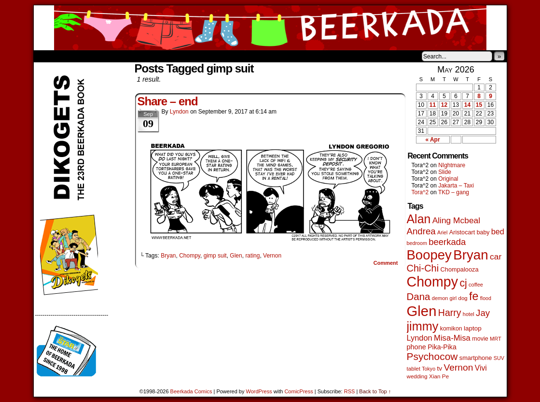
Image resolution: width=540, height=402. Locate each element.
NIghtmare (451, 165)
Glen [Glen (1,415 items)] (422, 311)
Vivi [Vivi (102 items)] (481, 368)
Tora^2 (420, 192)
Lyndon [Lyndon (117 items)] (419, 337)
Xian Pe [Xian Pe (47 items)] (439, 376)
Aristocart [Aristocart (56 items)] (462, 232)
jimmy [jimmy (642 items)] (423, 326)
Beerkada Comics (270, 27)
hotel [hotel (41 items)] (468, 314)
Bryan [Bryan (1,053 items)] (470, 254)
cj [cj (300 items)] (463, 283)
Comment (386, 263)
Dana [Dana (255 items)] (418, 296)
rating (252, 255)
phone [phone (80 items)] (416, 347)
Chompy (189, 255)
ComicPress (298, 391)
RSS (349, 391)
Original (448, 178)
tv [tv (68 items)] (439, 368)
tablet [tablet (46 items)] (413, 368)
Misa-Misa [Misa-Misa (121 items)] (452, 338)
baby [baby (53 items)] (483, 232)
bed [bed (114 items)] (497, 231)
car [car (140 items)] (495, 256)
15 (479, 104)
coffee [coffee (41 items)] (476, 284)
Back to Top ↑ (375, 391)
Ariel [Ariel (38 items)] (442, 232)
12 (444, 104)
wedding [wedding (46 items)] (417, 376)
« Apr (432, 139)
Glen (236, 255)
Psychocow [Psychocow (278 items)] (432, 356)
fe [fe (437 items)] (473, 296)
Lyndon (179, 111)
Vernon (272, 255)
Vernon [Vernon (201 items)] (458, 367)
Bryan (168, 255)
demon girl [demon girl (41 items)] (444, 298)
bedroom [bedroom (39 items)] (417, 243)
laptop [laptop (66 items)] (473, 328)
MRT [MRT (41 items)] (495, 339)
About (75, 56)
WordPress (259, 391)
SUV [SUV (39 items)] (499, 358)
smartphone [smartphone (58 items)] (475, 357)
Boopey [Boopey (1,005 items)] (429, 254)
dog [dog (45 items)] (463, 298)
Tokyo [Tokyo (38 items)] (428, 369)
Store (105, 56)
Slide (444, 172)
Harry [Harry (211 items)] (449, 312)
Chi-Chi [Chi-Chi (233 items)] (423, 268)
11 (432, 104)
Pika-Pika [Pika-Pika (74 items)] (442, 347)
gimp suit (215, 255)
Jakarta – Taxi (456, 185)
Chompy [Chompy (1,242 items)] (432, 281)
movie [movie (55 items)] (480, 338)
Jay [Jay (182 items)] (483, 313)
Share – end (168, 101)
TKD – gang (453, 192)
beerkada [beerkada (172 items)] (447, 242)
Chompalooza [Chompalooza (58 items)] (460, 269)
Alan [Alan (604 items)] (419, 219)
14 (467, 104)
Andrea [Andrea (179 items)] (421, 231)
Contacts (142, 56)
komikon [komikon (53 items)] (451, 328)
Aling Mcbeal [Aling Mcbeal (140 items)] (456, 220)
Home (47, 56)
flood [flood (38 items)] (485, 298)
